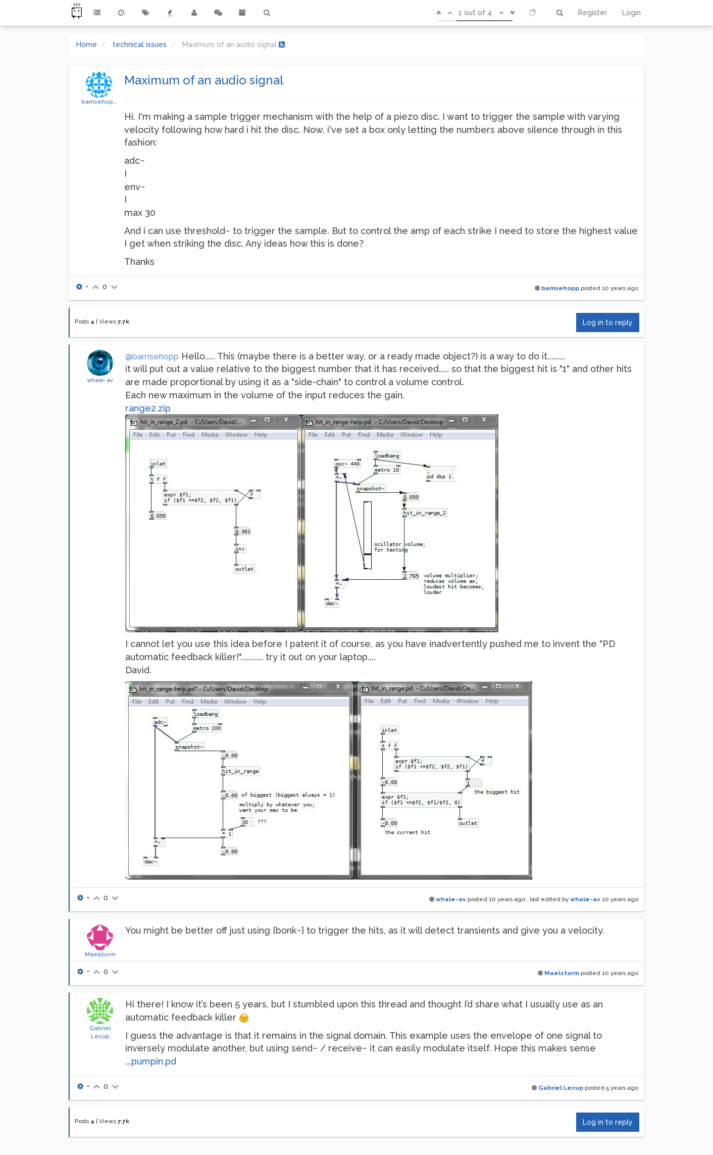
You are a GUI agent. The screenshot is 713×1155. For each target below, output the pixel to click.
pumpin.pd (153, 1061)
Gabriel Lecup (560, 1087)
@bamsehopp (152, 356)
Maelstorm (100, 954)
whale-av (100, 380)
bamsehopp (99, 101)
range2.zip (148, 408)
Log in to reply (608, 322)
